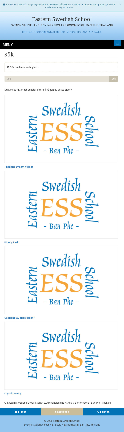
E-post (22, 411)
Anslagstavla (92, 32)
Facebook (63, 411)
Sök (113, 79)
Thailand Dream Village (19, 166)
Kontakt (28, 32)
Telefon (105, 411)
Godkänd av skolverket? (19, 317)
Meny (8, 44)
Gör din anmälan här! (50, 32)
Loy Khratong (12, 393)
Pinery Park (11, 242)
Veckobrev (74, 32)
